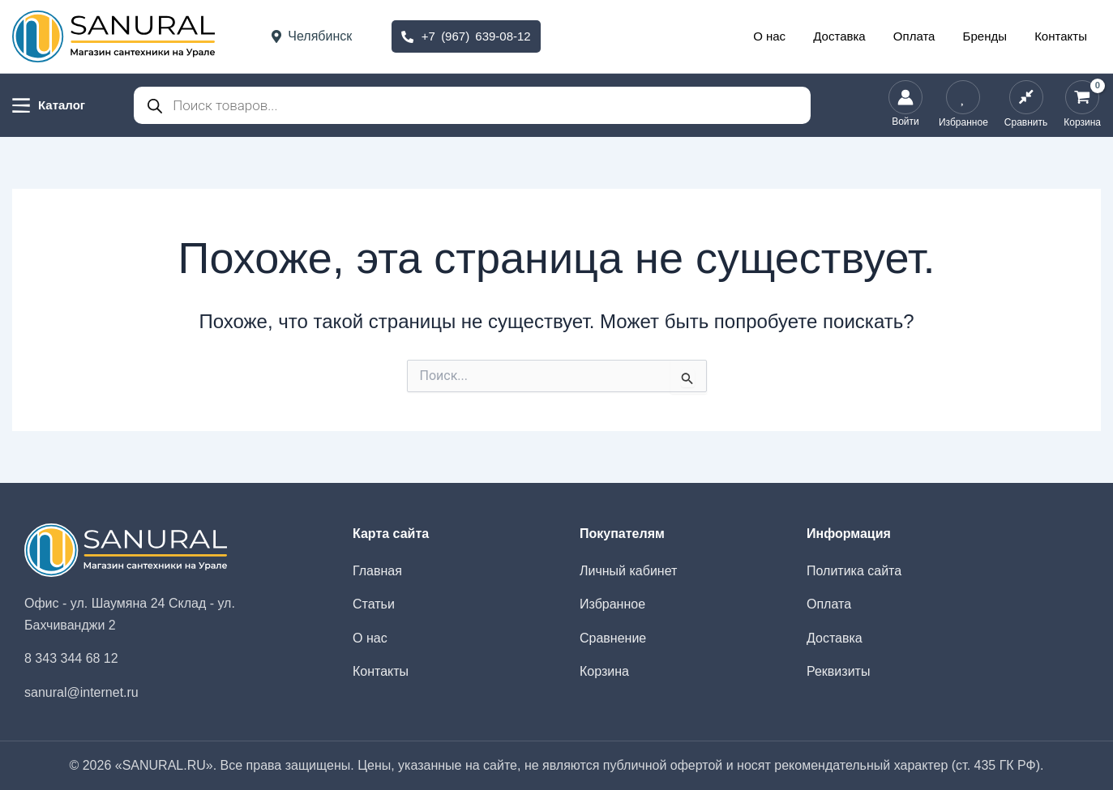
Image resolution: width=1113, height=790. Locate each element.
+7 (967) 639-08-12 (466, 36)
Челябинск (312, 36)
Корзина (604, 671)
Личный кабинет (628, 571)
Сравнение (613, 638)
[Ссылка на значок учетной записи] (905, 105)
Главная (377, 571)
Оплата (922, 36)
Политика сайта (854, 571)
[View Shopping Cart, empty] (1082, 105)
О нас (784, 36)
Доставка (851, 36)
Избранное (612, 604)
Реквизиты (838, 671)
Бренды (990, 36)
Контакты (1062, 36)
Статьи (374, 604)
